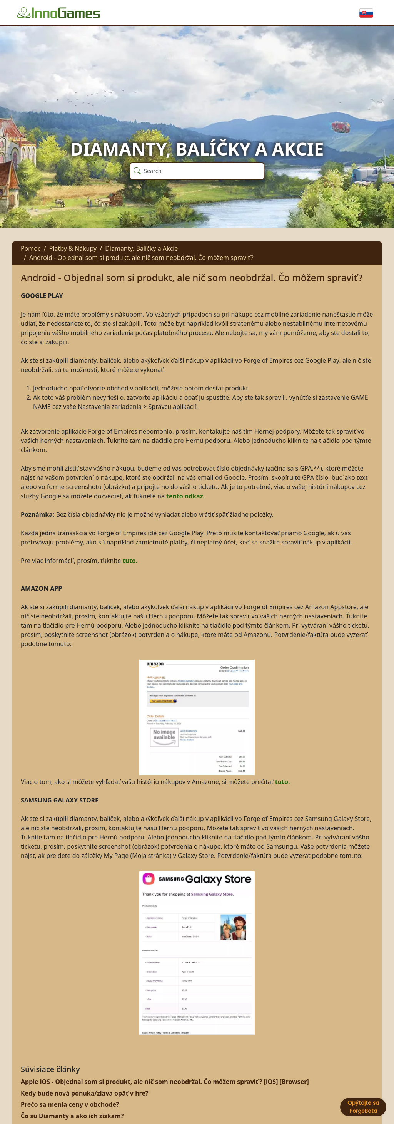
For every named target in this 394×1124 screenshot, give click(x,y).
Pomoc (31, 248)
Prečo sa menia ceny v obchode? (70, 1104)
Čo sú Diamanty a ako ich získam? (72, 1116)
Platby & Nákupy (73, 248)
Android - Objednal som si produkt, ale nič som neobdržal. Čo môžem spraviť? (141, 257)
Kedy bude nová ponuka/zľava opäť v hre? (85, 1093)
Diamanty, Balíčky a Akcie (141, 248)
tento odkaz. (185, 496)
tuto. (130, 560)
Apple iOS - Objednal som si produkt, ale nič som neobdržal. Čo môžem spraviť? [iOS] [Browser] (165, 1081)
